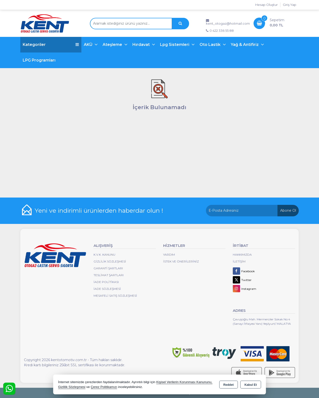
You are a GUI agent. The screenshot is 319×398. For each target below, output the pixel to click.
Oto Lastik (211, 44)
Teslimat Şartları (109, 275)
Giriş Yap (289, 5)
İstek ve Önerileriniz (181, 261)
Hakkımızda (242, 254)
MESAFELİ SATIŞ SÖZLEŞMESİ (115, 295)
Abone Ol (288, 210)
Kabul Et (251, 385)
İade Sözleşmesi (107, 289)
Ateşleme (113, 44)
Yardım (169, 254)
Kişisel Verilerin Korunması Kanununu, (184, 382)
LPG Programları (39, 60)
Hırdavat (141, 44)
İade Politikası (106, 282)
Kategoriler (51, 44)
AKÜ (88, 44)
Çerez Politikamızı (104, 387)
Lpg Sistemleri (175, 44)
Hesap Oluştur (266, 5)
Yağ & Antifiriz (245, 44)
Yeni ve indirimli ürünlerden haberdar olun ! (99, 210)
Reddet (228, 385)
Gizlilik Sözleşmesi (110, 261)
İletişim (239, 261)
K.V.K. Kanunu (104, 254)
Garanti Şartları (108, 268)
